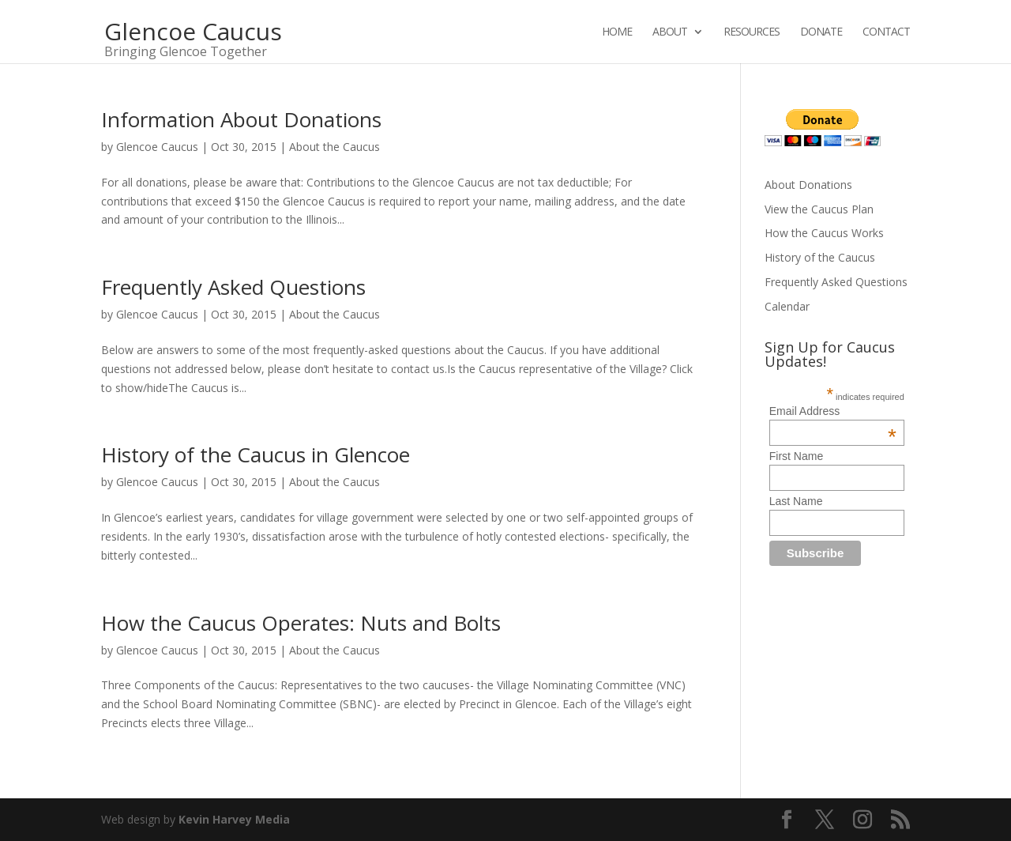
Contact (886, 32)
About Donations (808, 184)
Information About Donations (241, 119)
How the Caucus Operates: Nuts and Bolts (301, 623)
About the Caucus (334, 146)
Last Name (796, 501)
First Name (796, 456)
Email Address (832, 411)
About (669, 32)
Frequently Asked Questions (233, 287)
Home (617, 32)
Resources (751, 32)
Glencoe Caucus (157, 146)
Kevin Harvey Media (234, 819)
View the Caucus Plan (819, 209)
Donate (821, 32)
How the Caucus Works (824, 232)
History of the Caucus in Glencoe (255, 454)
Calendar (787, 306)
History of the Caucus (820, 257)
